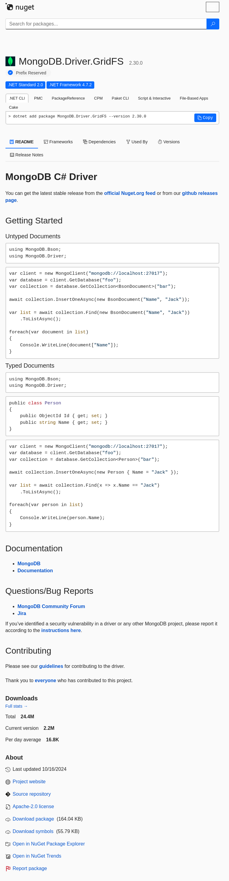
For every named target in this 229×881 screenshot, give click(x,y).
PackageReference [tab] (68, 98)
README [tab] (22, 142)
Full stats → (16, 706)
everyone (45, 680)
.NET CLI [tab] (17, 98)
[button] (205, 118)
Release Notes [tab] (26, 155)
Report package (30, 868)
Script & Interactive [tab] (154, 98)
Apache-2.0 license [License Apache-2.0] (33, 806)
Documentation (35, 570)
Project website (29, 781)
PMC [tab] (38, 98)
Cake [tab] (13, 107)
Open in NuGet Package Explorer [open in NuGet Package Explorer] (49, 843)
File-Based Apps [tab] (194, 98)
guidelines (51, 666)
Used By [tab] (137, 142)
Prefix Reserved (31, 72)
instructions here (61, 630)
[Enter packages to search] (106, 24)
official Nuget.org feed (129, 193)
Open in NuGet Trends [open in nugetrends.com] (37, 856)
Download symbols (33, 831)
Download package (33, 818)
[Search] (212, 24)
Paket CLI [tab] (120, 98)
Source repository (32, 794)
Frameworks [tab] (58, 142)
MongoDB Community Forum (51, 606)
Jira (22, 613)
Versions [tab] (169, 142)
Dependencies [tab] (99, 142)
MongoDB (29, 563)
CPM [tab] (98, 98)
